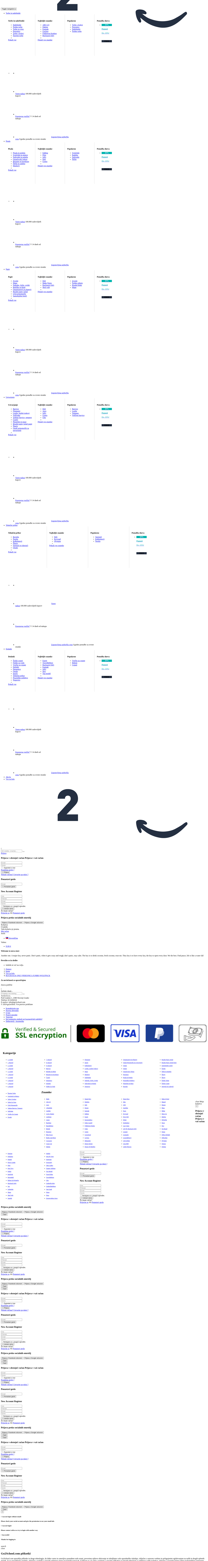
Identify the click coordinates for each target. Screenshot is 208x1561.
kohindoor (126, 1123)
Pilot (44, 155)
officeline (164, 1138)
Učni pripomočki (19, 294)
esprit (86, 1117)
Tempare (75, 413)
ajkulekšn (49, 1108)
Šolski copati (18, 661)
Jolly (44, 157)
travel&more (50, 1177)
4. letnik (10, 1077)
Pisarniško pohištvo (20, 678)
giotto (86, 1132)
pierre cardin (11, 1162)
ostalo (125, 1066)
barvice (48, 1068)
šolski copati (165, 1083)
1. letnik (10, 1060)
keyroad (125, 1114)
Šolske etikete (77, 283)
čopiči (48, 1077)
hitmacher (88, 1141)
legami (125, 1132)
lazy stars (126, 1126)
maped (164, 1102)
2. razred (10, 1068)
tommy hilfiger (50, 1168)
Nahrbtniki (17, 25)
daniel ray (88, 1099)
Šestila (15, 539)
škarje (163, 1074)
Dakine (45, 27)
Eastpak (45, 29)
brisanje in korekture (52, 1074)
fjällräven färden (90, 1126)
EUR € (8, 946)
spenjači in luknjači (168, 1086)
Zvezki (15, 281)
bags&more (49, 1126)
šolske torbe (165, 1080)
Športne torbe (18, 36)
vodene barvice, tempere (15, 1108)
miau (163, 1108)
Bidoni (74, 663)
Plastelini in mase (19, 422)
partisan (10, 1153)
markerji (87, 1074)
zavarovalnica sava (51, 1198)
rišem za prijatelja (13, 1180)
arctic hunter (50, 1114)
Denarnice (17, 669)
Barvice (16, 409)
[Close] (196, 1106)
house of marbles (90, 1147)
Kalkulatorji (17, 541)
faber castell (88, 1123)
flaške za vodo (50, 1086)
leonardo (126, 1135)
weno (47, 1192)
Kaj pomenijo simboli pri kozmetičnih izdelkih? (24, 1019)
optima (164, 1147)
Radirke (75, 155)
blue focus (49, 1135)
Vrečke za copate (19, 665)
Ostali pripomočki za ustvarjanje (21, 429)
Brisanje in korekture (21, 161)
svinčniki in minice (13, 1096)
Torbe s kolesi (18, 33)
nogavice (87, 1086)
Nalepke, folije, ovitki (21, 285)
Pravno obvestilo (12, 1011)
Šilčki (74, 159)
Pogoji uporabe (11, 1015)
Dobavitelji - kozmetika (15, 1021)
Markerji (16, 166)
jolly (124, 1105)
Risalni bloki (77, 285)
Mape (15, 283)
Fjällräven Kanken (49, 33)
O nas (8, 1013)
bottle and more (51, 1138)
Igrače (15, 674)
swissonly (49, 1162)
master (164, 1105)
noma (163, 1132)
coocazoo (49, 1141)
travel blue (49, 1174)
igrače (86, 1063)
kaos (124, 1111)
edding (87, 1114)
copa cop (49, 1144)
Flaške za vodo (18, 663)
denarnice (49, 1080)
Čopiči (15, 420)
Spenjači (98, 537)
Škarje (15, 426)
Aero (44, 411)
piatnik (10, 1159)
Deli (44, 159)
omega (164, 1144)
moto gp (164, 1114)
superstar (49, 1159)
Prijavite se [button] (5, 913)
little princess (127, 1147)
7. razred (49, 1060)
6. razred (10, 1086)
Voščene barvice (78, 415)
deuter (87, 1108)
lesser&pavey (127, 1138)
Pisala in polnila (19, 153)
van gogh (49, 1189)
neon (163, 1123)
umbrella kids (50, 1183)
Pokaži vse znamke (45, 40)
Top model (46, 674)
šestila (163, 1068)
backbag (48, 1123)
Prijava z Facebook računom (12, 922)
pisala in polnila (128, 1077)
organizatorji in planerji (130, 1060)
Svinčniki (75, 153)
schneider (10, 1189)
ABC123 (45, 25)
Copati (74, 665)
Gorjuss (45, 31)
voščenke (10, 1111)
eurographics (88, 1120)
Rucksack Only (48, 36)
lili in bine (126, 1141)
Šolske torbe (17, 27)
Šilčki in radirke (19, 164)
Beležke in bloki (19, 287)
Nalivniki (75, 157)
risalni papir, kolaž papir (169, 1063)
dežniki (48, 1083)
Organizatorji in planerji (22, 290)
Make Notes (47, 283)
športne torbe (12, 1093)
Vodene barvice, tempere (22, 418)
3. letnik (10, 1071)
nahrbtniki (88, 1077)
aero (47, 1105)
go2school (88, 1135)
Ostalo (15, 548)
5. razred (10, 1083)
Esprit (44, 661)
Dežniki (16, 667)
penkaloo (10, 1156)
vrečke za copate (13, 1114)
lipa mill (126, 1144)
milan (163, 1111)
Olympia (57, 541)
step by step (50, 1156)
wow (47, 1195)
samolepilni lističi (167, 1066)
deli (86, 1105)
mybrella (164, 1120)
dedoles (87, 1102)
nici (163, 1126)
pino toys (10, 1168)
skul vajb (10, 1195)
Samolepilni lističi (20, 296)
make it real (165, 1099)
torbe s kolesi (12, 1099)
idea (124, 1102)
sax (9, 1186)
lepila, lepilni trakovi (91, 1068)
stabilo (48, 1153)
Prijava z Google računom (34, 922)
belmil (48, 1129)
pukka (9, 1171)
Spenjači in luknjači (20, 546)
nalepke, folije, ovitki (91, 1080)
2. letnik (10, 1066)
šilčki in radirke (166, 1071)
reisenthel (11, 1177)
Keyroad (57, 539)
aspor (48, 1120)
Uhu (44, 418)
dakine (48, 1147)
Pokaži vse (12, 40)
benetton (48, 1132)
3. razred (10, 1074)
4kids (47, 1099)
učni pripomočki (12, 1105)
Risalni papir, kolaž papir (22, 424)
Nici (44, 671)
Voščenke (16, 415)
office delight (166, 1135)
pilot (9, 1165)
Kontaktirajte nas (12, 1008)
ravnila (125, 1086)
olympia (164, 1141)
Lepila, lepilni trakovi (21, 413)
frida (86, 1129)
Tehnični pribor (19, 676)
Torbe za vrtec (18, 29)
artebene (48, 1117)
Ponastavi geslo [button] (19, 913)
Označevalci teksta (20, 159)
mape (86, 1071)
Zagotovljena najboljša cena (44, 645)
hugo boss (126, 1099)
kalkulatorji (88, 1066)
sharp (9, 1192)
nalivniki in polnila (90, 1083)
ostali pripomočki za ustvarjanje (132, 1063)
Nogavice (16, 680)
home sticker (89, 1144)
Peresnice (16, 31)
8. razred (49, 1063)
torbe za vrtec (12, 1102)
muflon (164, 1117)
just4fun (125, 1108)
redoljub (10, 1174)
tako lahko (49, 1165)
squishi (10, 1198)
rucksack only (12, 1183)
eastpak (87, 1111)
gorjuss (87, 1138)
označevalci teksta (128, 1071)
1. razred (10, 1063)
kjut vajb (126, 1117)
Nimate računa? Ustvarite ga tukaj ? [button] (14, 875)
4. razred (10, 1080)
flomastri (87, 1060)
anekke (48, 1111)
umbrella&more (51, 1186)
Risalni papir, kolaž (20, 292)
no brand (164, 1129)
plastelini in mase (128, 1083)
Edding (45, 153)
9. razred (49, 1066)
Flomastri (16, 411)
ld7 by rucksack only (130, 1129)
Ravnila (16, 537)
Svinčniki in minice (20, 155)
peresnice (126, 1074)
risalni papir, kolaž (167, 1060)
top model (49, 1171)
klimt (124, 1120)
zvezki (10, 1117)
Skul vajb (46, 287)
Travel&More (47, 663)
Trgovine (9, 1017)
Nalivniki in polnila (20, 157)
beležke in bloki (51, 1071)
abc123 (48, 1102)
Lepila (74, 411)
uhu (47, 1180)
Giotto (44, 161)
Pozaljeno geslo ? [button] (7, 870)
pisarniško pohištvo (128, 1080)
